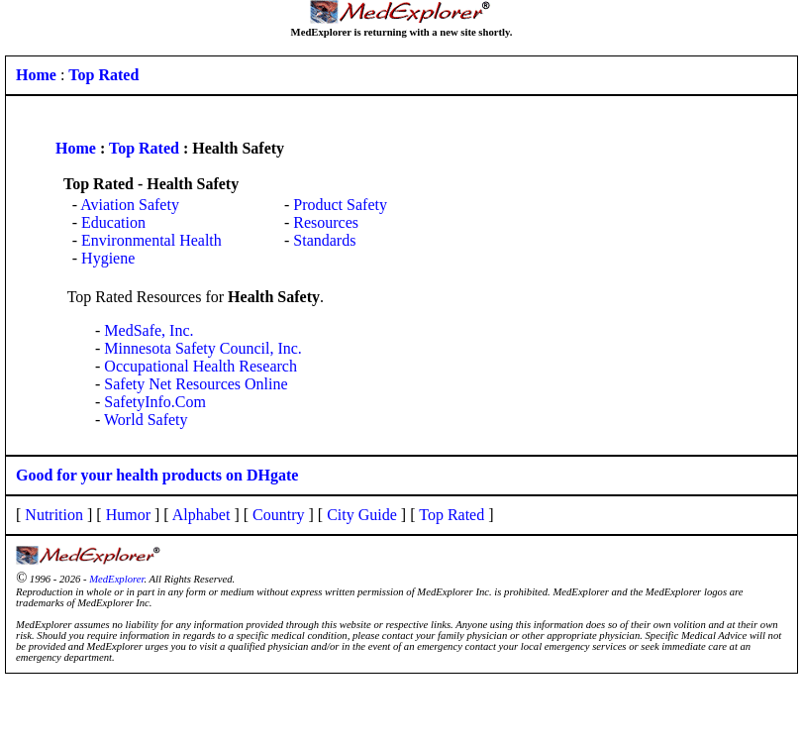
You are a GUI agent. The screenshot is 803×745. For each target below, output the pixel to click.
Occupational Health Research (200, 366)
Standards (324, 240)
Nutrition (54, 514)
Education (113, 222)
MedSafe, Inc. (148, 330)
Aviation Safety (129, 204)
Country (278, 514)
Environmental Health (151, 240)
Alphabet (201, 514)
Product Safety (340, 204)
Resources (325, 222)
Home (75, 148)
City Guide (362, 514)
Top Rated (144, 148)
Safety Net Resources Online (195, 383)
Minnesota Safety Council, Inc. (203, 348)
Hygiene (108, 258)
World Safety (145, 419)
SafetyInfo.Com (155, 401)
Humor (128, 514)
